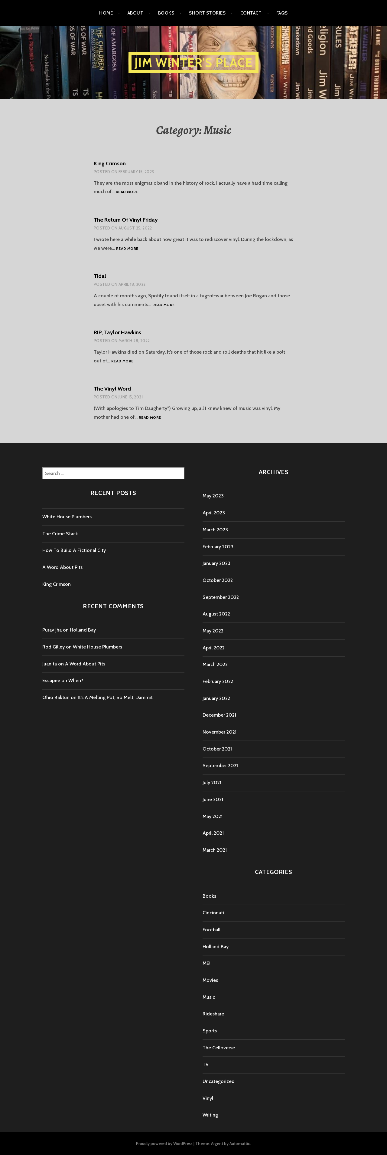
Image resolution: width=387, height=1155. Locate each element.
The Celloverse (219, 1048)
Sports (210, 1031)
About (135, 13)
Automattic (239, 1143)
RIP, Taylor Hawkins (117, 332)
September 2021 (220, 765)
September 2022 (221, 597)
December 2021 (219, 715)
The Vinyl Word (112, 388)
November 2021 (219, 732)
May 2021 (213, 816)
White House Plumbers (67, 517)
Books (166, 13)
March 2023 (215, 530)
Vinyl (208, 1098)
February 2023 (218, 546)
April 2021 (213, 833)
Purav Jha (52, 630)
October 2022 (218, 580)
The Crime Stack (60, 533)
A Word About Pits (62, 567)
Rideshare (213, 1014)
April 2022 (214, 648)
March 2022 (215, 664)
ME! (206, 963)
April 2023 (214, 513)
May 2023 (213, 496)
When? (75, 680)
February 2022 (218, 681)
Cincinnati (213, 913)
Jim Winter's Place (193, 62)
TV (206, 1064)
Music (209, 997)
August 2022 (216, 614)
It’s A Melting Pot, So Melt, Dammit (115, 697)
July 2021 (212, 782)
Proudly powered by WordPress (164, 1143)
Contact (251, 13)
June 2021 (213, 799)
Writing (210, 1115)
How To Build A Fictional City (74, 550)
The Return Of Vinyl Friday (126, 219)
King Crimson (110, 163)
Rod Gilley (53, 647)
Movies (210, 980)
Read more (127, 192)
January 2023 (216, 563)
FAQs (282, 13)
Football (211, 929)
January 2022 (216, 698)
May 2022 (213, 631)
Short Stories (207, 13)
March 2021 (215, 850)
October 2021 (217, 749)
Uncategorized (219, 1081)
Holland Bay (83, 630)
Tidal (100, 276)
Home (106, 13)
